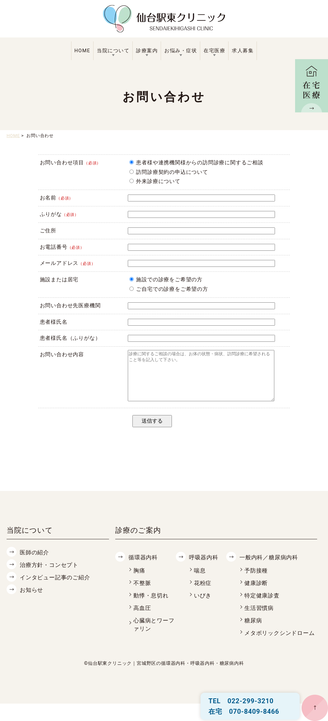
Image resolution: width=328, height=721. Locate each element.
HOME (82, 51)
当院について (113, 51)
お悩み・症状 (180, 51)
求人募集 (243, 51)
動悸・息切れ (152, 604)
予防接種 (256, 580)
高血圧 (142, 617)
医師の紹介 (35, 562)
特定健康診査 (263, 604)
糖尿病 (253, 629)
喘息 (200, 580)
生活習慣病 (259, 617)
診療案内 (147, 51)
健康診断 (256, 592)
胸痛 (139, 580)
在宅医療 (214, 51)
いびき (203, 604)
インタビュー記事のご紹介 (57, 586)
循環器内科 (143, 567)
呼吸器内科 (204, 567)
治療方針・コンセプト (51, 574)
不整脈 (142, 592)
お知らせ (32, 598)
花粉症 (203, 592)
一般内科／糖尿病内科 (270, 567)
